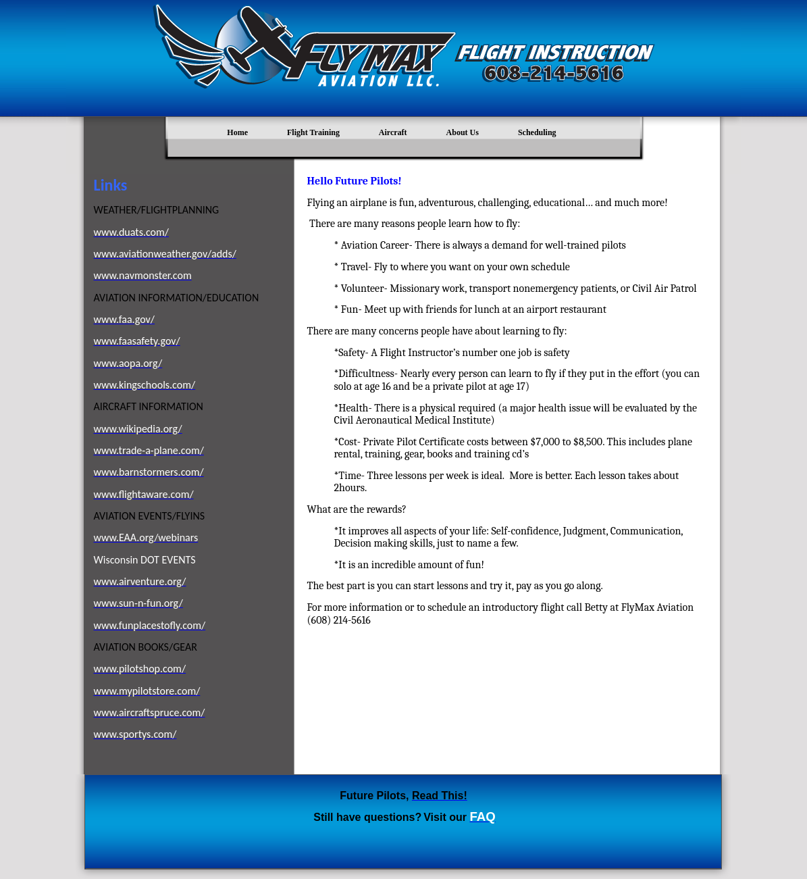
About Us (462, 132)
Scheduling (537, 132)
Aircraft (393, 132)
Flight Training (313, 132)
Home (237, 132)
